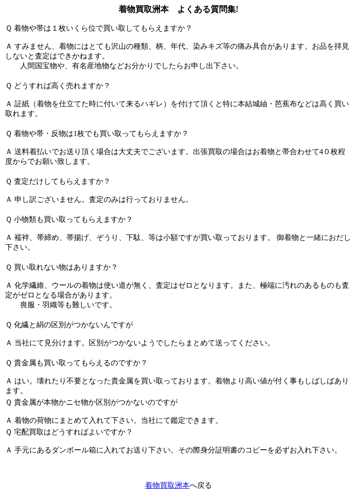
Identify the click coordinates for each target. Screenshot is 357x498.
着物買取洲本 (167, 485)
